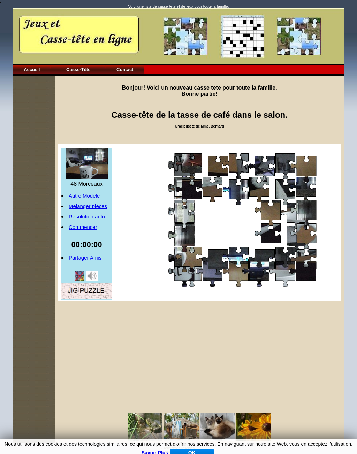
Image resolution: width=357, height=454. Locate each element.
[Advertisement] (34, 180)
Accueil (32, 69)
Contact (124, 69)
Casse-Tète (78, 69)
